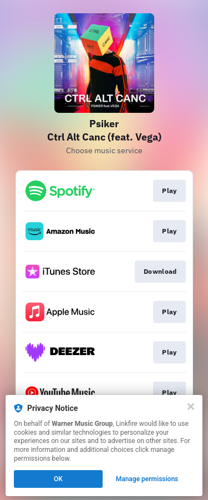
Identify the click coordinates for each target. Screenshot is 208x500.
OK (58, 479)
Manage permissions (147, 479)
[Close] (191, 406)
